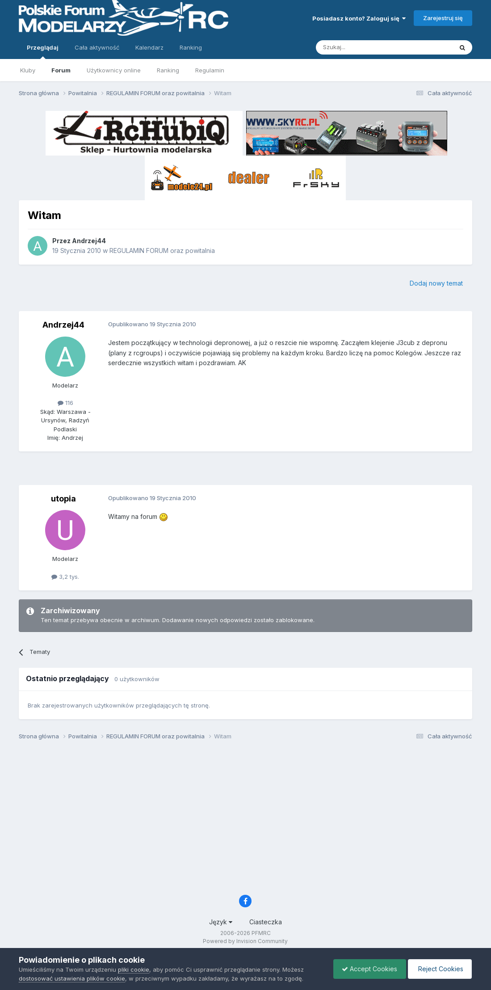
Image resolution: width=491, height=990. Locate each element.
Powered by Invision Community (245, 941)
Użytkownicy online (114, 70)
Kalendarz (149, 47)
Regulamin (209, 70)
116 (65, 402)
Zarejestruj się (443, 17)
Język (220, 922)
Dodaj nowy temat (436, 283)
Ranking (168, 70)
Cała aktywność (97, 47)
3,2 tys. (65, 576)
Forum (61, 70)
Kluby (27, 70)
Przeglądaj (43, 51)
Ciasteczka (265, 922)
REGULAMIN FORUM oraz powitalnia (162, 250)
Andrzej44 (89, 240)
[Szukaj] (362, 47)
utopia (63, 498)
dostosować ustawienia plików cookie (72, 978)
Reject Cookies (438, 969)
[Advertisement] (245, 471)
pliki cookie (133, 969)
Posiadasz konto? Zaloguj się (359, 18)
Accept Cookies (367, 969)
